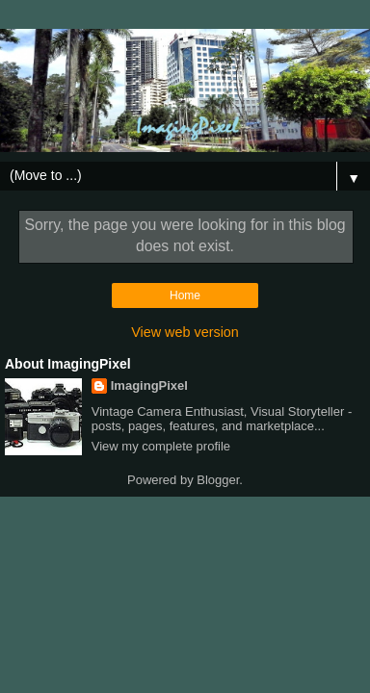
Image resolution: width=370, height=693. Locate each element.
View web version (185, 332)
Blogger (218, 480)
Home (185, 295)
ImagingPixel (149, 385)
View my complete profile (161, 446)
